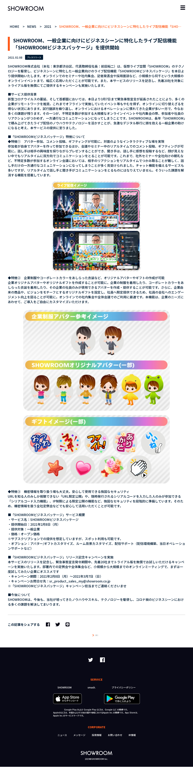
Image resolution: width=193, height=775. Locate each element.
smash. (92, 695)
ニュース (62, 743)
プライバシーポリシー (124, 695)
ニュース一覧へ (96, 639)
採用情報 (96, 743)
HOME (15, 26)
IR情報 (132, 743)
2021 (48, 26)
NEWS (32, 26)
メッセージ (79, 743)
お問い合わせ (115, 743)
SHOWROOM (65, 695)
